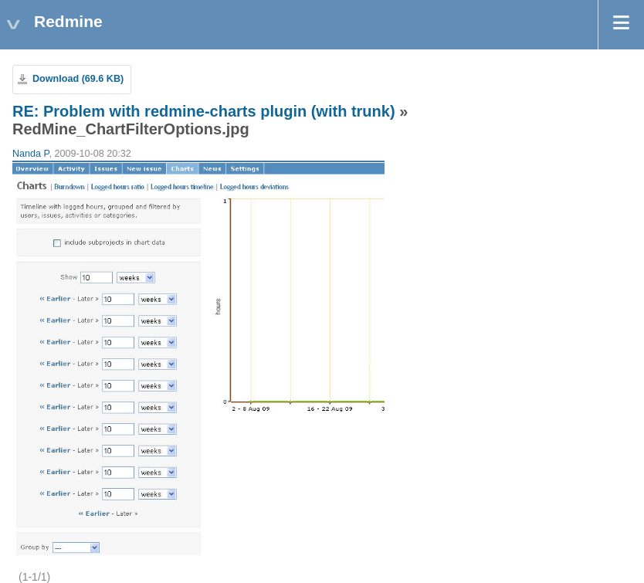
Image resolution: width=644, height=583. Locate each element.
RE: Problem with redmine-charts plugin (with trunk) (203, 111)
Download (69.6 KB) (78, 78)
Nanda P (30, 153)
